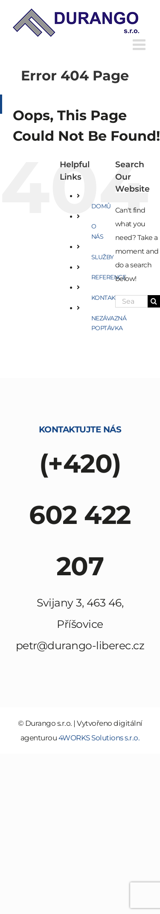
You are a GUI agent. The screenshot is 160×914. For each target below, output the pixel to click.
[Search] (154, 301)
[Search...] (131, 301)
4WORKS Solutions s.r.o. (99, 738)
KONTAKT (105, 298)
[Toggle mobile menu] (140, 44)
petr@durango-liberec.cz (80, 645)
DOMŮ (101, 206)
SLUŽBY (102, 257)
